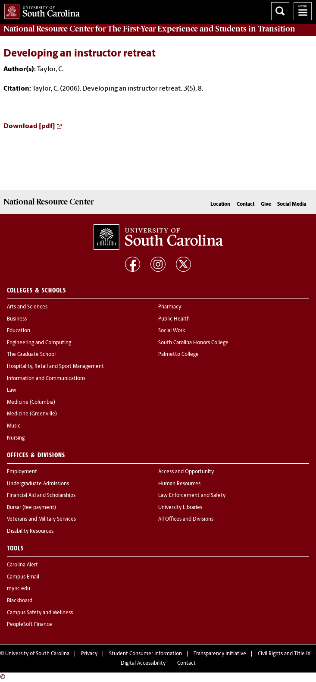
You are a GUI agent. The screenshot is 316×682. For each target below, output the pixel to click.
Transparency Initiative (220, 654)
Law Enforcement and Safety (191, 495)
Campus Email (23, 577)
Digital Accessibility (143, 663)
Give (266, 204)
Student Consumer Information (145, 654)
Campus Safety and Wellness (40, 613)
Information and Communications (46, 378)
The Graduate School (31, 354)
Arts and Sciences (27, 307)
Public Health (174, 319)
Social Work (171, 330)
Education (18, 330)
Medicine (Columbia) (31, 402)
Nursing (16, 438)
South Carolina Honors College (193, 343)
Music (13, 426)
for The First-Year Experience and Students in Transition (149, 29)
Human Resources (179, 484)
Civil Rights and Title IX (284, 654)
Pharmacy (169, 307)
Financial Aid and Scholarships (41, 495)
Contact (245, 204)
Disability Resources (30, 531)
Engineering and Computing (39, 343)
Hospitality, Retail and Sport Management (55, 366)
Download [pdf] (29, 126)
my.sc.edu (18, 588)
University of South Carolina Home (40, 9)
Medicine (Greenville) (32, 414)
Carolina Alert (22, 565)
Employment (22, 472)
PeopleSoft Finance (29, 624)
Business (17, 319)
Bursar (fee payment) (31, 507)
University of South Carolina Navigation (303, 11)
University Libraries (180, 507)
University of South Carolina (37, 654)
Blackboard (19, 600)
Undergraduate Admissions (38, 484)
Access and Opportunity (186, 472)
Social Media (291, 204)
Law (11, 390)
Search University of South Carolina (280, 11)
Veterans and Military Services (41, 519)
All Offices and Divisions (185, 519)
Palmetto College (178, 354)
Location (220, 204)
